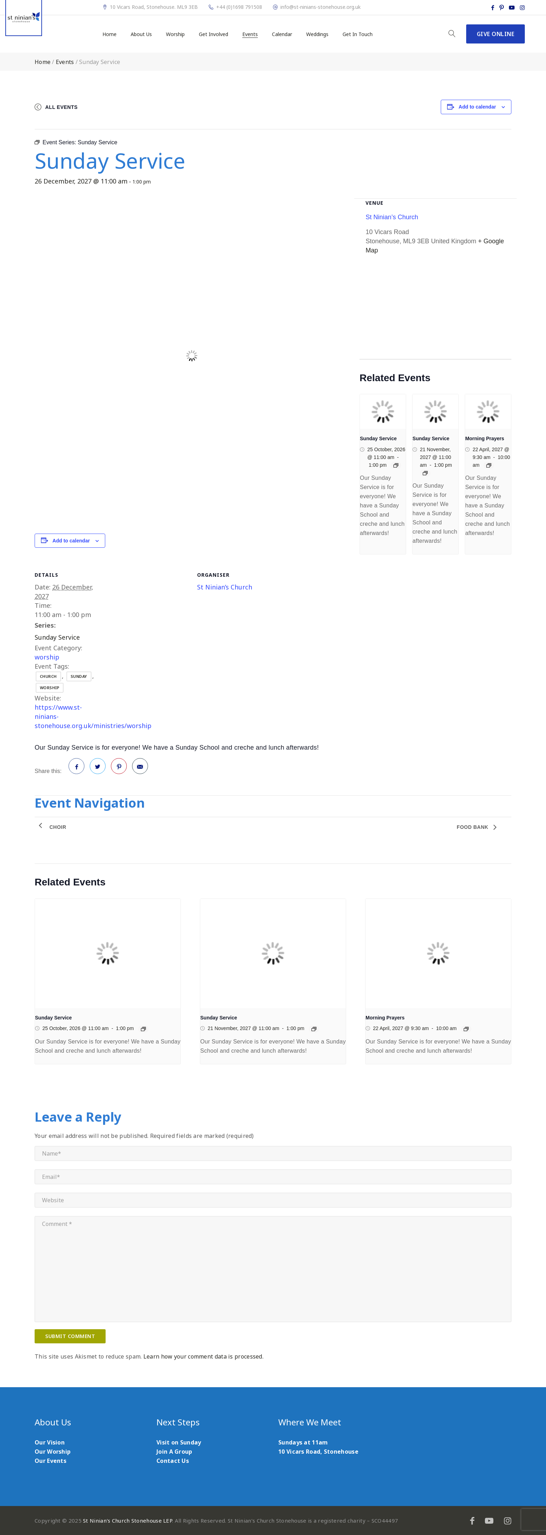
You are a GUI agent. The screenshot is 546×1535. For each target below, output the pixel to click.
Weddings (317, 34)
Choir (57, 827)
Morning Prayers (484, 438)
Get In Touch (358, 34)
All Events (61, 107)
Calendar (282, 34)
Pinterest (119, 769)
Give (496, 34)
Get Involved (213, 34)
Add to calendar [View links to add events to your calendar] (477, 107)
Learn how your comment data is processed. (203, 1356)
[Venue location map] (435, 309)
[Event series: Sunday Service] (395, 465)
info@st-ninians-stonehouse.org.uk (320, 7)
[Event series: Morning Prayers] (488, 465)
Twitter (98, 769)
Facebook (76, 769)
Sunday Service (57, 637)
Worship (175, 34)
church (48, 676)
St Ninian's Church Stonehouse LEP (127, 1520)
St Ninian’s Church (224, 587)
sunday (79, 676)
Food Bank (473, 827)
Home (109, 34)
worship (47, 657)
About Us (141, 34)
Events (250, 34)
